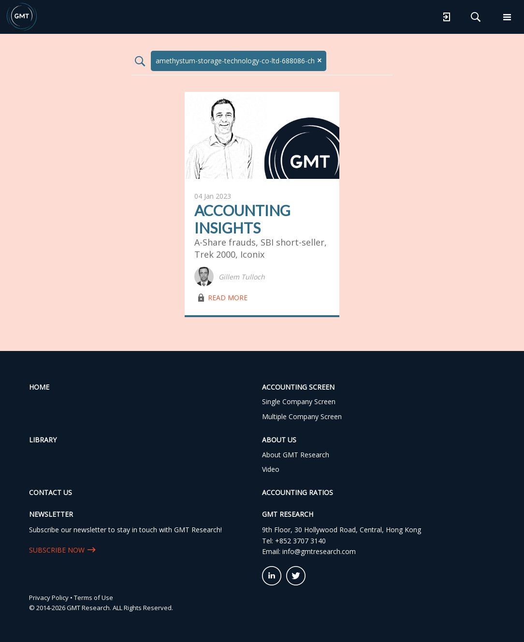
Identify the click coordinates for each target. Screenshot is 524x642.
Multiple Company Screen (302, 416)
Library (43, 439)
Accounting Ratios (297, 492)
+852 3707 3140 (300, 540)
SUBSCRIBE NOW (57, 549)
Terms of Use (93, 597)
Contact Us (50, 492)
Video (270, 469)
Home (39, 387)
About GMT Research (295, 454)
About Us (279, 439)
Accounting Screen (298, 387)
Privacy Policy (49, 597)
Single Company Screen (298, 401)
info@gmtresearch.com (319, 551)
